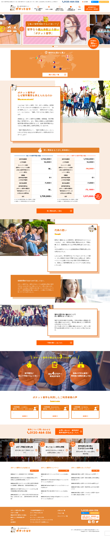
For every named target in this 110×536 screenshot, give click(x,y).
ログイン (95, 1)
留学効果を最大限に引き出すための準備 (41, 519)
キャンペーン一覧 (63, 470)
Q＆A (79, 8)
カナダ (69, 56)
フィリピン (56, 62)
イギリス (42, 56)
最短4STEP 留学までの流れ (59, 8)
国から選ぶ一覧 (54, 74)
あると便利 (33, 515)
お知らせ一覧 (34, 470)
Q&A (12, 519)
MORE (24, 416)
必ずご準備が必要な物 (36, 512)
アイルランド (34, 58)
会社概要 (85, 1)
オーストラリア (58, 67)
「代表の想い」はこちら (54, 343)
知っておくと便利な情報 (37, 517)
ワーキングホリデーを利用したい (39, 522)
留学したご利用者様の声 (17, 517)
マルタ (42, 60)
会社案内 (13, 522)
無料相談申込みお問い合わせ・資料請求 (92, 8)
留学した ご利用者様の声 (71, 8)
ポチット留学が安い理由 (38, 8)
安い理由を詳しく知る (54, 211)
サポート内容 (49, 8)
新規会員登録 (104, 1)
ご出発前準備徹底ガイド (37, 510)
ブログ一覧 (94, 470)
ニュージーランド (64, 69)
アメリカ (70, 60)
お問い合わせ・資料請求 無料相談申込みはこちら (69, 431)
